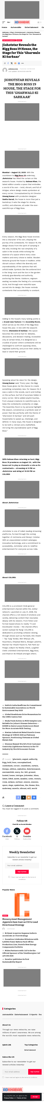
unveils (15, 788)
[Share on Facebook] (8, 63)
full (26, 772)
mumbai (23, 779)
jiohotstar (28, 775)
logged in (17, 809)
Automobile (7, 1014)
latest (4, 779)
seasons (34, 782)
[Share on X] (11, 63)
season (27, 782)
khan (36, 775)
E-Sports (33, 1014)
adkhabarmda (13, 69)
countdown (26, 766)
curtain (35, 766)
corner (17, 766)
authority (33, 759)
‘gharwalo (16, 759)
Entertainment (9, 40)
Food (41, 1014)
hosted (5, 775)
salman (11, 782)
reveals (37, 779)
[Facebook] (7, 834)
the (26, 785)
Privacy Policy (8, 1098)
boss (14, 763)
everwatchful (8, 772)
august (25, 759)
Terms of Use (21, 1098)
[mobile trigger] (4, 22)
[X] (17, 834)
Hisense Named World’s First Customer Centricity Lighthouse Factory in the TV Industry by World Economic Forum (21, 746)
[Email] (15, 63)
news (30, 779)
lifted (10, 779)
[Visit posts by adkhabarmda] (4, 70)
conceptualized (24, 763)
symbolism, (19, 785)
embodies (21, 769)
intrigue (19, 775)
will (29, 788)
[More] (22, 63)
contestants (7, 766)
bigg (4, 763)
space (5, 785)
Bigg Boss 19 (20, 175)
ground (32, 772)
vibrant (23, 788)
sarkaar (19, 782)
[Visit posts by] (3, 929)
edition (13, 769)
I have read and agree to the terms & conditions (21, 1077)
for (22, 772)
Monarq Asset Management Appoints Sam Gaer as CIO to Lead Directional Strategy (20, 922)
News (19, 40)
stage (10, 785)
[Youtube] (27, 834)
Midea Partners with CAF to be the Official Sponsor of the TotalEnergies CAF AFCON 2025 (21, 953)
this (37, 785)
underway (6, 788)
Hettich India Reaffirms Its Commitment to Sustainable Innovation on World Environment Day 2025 (22, 707)
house (12, 775)
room (4, 782)
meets (16, 779)
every (17, 772)
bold (9, 763)
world (34, 788)
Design (5, 769)
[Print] (19, 63)
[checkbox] (9, 877)
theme (32, 785)
